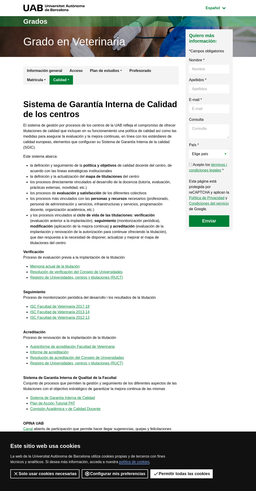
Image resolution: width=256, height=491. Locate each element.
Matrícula (35, 80)
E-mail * (195, 100)
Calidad (60, 80)
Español (219, 7)
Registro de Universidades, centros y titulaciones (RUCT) (76, 277)
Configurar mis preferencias (114, 473)
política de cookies (134, 462)
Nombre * (197, 60)
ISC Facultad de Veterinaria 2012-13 (60, 317)
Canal (28, 429)
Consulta (196, 119)
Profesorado (140, 71)
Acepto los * (208, 167)
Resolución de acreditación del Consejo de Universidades (77, 358)
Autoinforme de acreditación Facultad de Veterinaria (72, 347)
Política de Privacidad (206, 198)
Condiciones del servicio (209, 203)
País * (194, 145)
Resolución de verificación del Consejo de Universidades (76, 272)
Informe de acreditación (49, 352)
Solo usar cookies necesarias (45, 473)
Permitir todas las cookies (181, 473)
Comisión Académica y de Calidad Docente (65, 409)
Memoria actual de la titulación (55, 266)
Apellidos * (198, 80)
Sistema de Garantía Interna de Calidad (62, 398)
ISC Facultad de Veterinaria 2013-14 (60, 312)
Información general (44, 71)
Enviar (209, 220)
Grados (35, 21)
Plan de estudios (104, 71)
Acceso (76, 71)
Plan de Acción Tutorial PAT (52, 403)
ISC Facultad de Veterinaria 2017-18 (60, 306)
